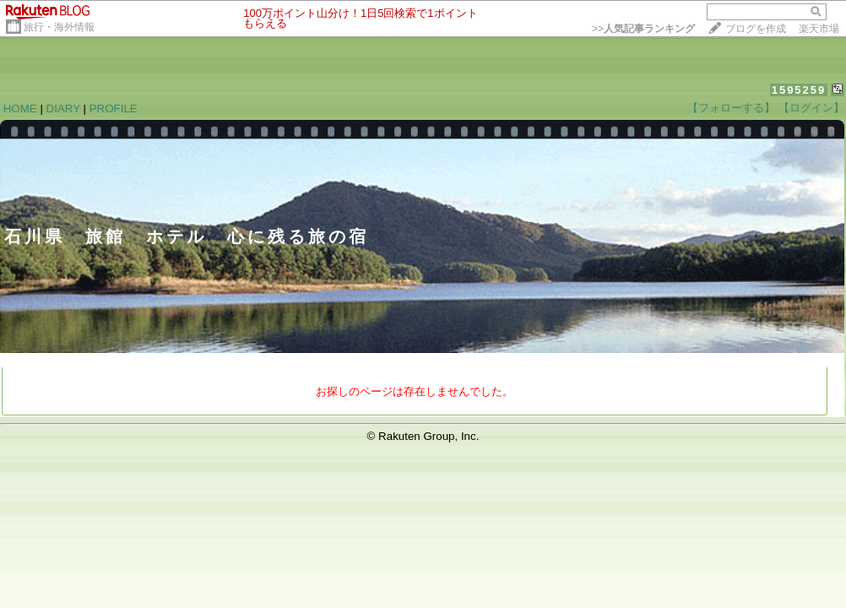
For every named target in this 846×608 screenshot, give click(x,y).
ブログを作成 (755, 29)
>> (643, 29)
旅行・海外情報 (59, 27)
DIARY (63, 108)
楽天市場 (819, 29)
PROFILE (113, 108)
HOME (20, 108)
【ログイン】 (811, 107)
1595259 (799, 90)
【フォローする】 (731, 107)
